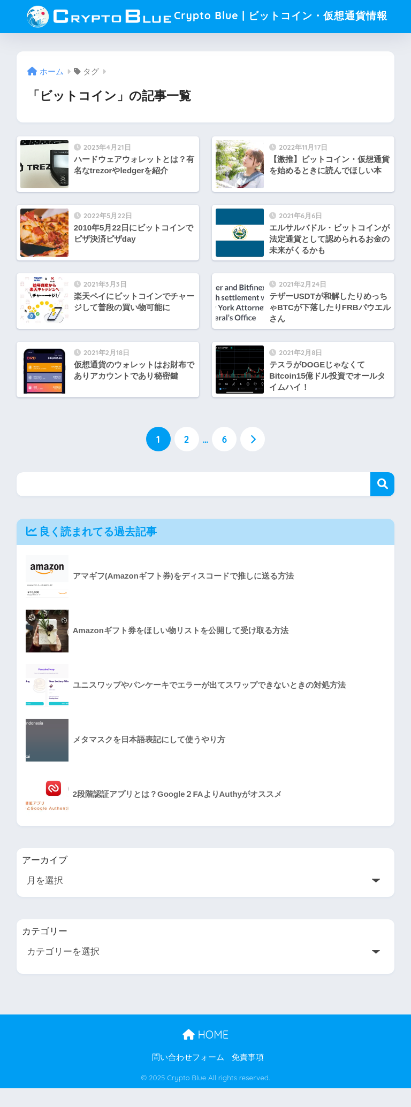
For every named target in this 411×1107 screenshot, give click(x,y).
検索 (382, 502)
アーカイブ (44, 879)
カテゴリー (44, 949)
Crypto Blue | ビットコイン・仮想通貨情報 (207, 25)
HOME (205, 1052)
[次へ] (252, 457)
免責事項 (248, 1075)
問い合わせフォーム (188, 1075)
